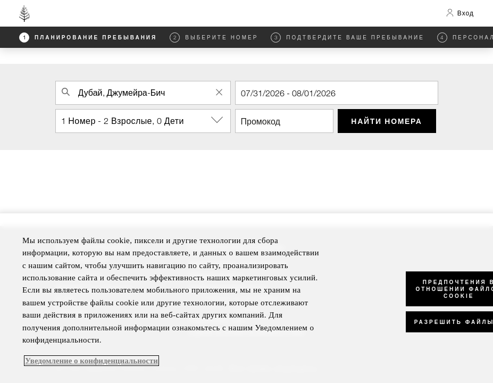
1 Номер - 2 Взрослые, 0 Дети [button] (146, 120)
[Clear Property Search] (219, 92)
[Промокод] (284, 121)
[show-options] (218, 120)
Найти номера (386, 121)
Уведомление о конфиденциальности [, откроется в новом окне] (91, 360)
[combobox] (143, 93)
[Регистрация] (336, 93)
